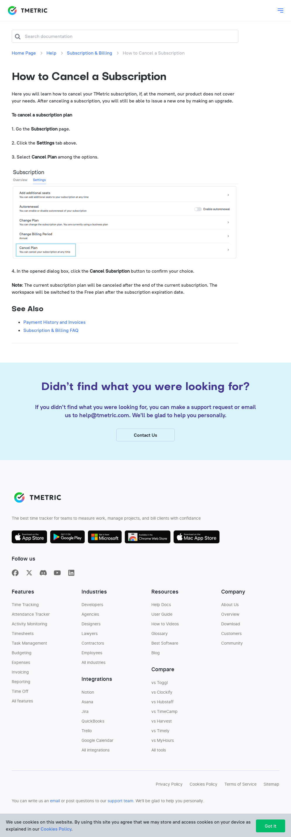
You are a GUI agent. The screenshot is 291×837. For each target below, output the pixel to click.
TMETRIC (27, 10)
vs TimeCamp (164, 713)
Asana (87, 704)
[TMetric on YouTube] (57, 574)
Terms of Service (240, 786)
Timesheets (23, 635)
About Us (230, 606)
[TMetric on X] (29, 574)
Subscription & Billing (89, 53)
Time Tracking (25, 606)
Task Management (29, 645)
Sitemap (271, 786)
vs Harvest (161, 723)
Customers (231, 635)
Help (51, 53)
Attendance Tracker (31, 616)
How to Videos (165, 626)
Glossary (159, 635)
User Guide (161, 616)
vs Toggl (159, 684)
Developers (92, 606)
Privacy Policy (169, 786)
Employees (92, 654)
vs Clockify (161, 694)
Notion (88, 694)
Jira (85, 713)
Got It (270, 826)
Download (230, 626)
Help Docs (161, 606)
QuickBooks (93, 723)
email (55, 803)
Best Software (164, 645)
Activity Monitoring (29, 626)
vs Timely (160, 732)
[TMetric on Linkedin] (71, 574)
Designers (91, 626)
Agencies (90, 616)
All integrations (96, 752)
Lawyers (90, 635)
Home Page (24, 53)
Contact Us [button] (145, 436)
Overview (230, 616)
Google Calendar (97, 742)
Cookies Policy (203, 786)
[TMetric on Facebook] (15, 574)
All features (22, 703)
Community (232, 645)
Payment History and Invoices (54, 322)
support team (120, 803)
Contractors (93, 645)
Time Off (20, 693)
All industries (93, 664)
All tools (158, 752)
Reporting (21, 683)
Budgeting (22, 654)
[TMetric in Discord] (43, 574)
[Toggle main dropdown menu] (280, 10)
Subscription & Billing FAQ (50, 330)
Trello (87, 732)
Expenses (21, 664)
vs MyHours (162, 742)
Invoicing (20, 674)
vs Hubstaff (162, 704)
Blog (155, 654)
